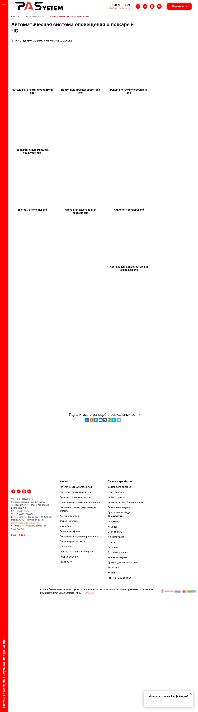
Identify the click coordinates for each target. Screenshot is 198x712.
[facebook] (138, 6)
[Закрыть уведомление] (190, 693)
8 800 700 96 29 (120, 5)
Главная (15, 17)
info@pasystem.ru (119, 8)
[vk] (145, 6)
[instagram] (152, 6)
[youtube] (159, 6)
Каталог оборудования (34, 17)
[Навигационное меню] (4, 4)
